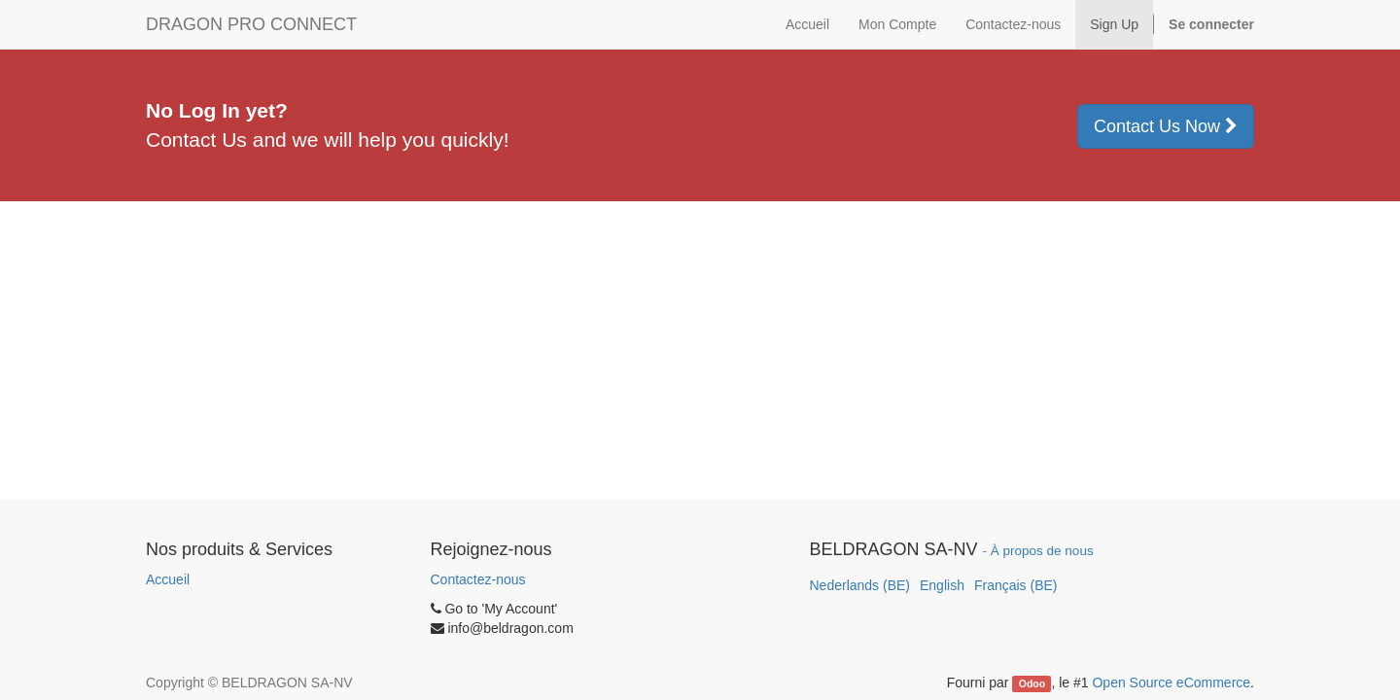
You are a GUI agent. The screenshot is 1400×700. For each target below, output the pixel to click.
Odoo (1032, 683)
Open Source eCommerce (1171, 682)
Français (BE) (1016, 585)
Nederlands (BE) (860, 585)
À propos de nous (1042, 550)
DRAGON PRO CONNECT (251, 24)
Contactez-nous (478, 579)
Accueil (168, 579)
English (942, 585)
